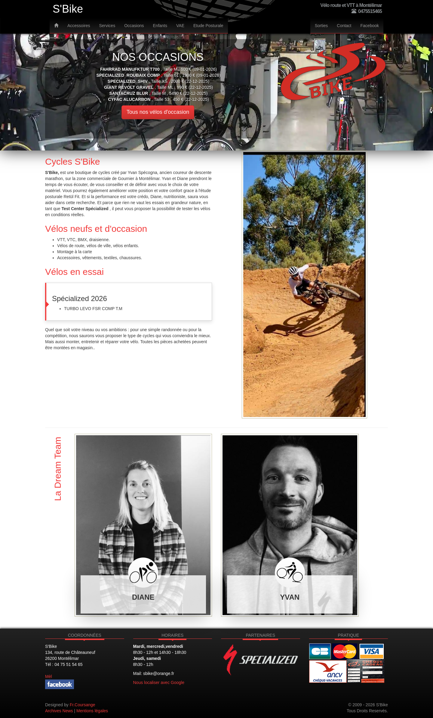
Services (107, 25)
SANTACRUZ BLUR (128, 93)
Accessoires (78, 25)
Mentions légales (92, 710)
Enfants (160, 25)
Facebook (370, 25)
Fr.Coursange (82, 704)
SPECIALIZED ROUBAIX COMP (128, 75)
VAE (180, 25)
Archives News (59, 710)
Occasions (134, 25)
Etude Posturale (208, 25)
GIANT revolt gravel (128, 87)
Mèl (48, 676)
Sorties (321, 25)
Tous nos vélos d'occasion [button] (158, 112)
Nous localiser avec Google (158, 682)
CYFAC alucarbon (129, 99)
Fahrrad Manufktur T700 (130, 69)
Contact (344, 25)
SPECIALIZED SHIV (128, 81)
